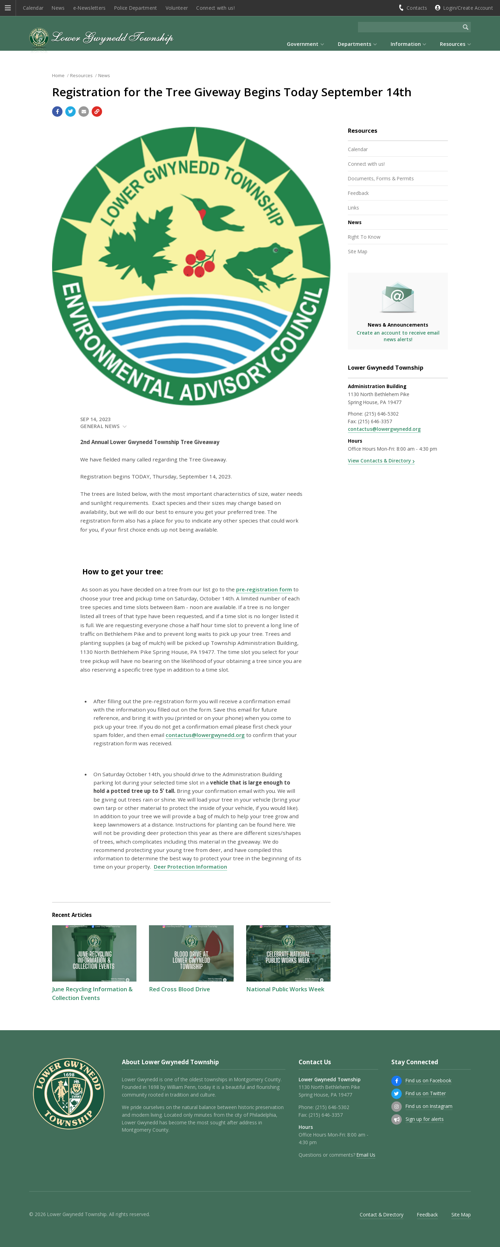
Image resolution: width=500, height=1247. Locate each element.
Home (58, 75)
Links (353, 207)
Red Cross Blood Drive (179, 989)
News (58, 8)
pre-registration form (264, 589)
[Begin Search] (465, 27)
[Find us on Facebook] (396, 1081)
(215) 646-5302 (382, 413)
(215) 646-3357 (375, 421)
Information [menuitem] (406, 44)
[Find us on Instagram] (396, 1106)
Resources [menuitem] (452, 44)
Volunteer (177, 8)
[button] (8, 8)
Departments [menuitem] (354, 44)
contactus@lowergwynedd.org (205, 734)
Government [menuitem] (302, 44)
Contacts (417, 8)
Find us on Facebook (428, 1080)
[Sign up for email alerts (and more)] (396, 1119)
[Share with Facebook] (57, 111)
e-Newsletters (89, 8)
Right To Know (364, 236)
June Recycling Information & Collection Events (92, 993)
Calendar (33, 8)
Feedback (358, 193)
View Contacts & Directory (379, 460)
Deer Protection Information (190, 866)
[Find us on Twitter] (396, 1094)
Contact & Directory (381, 1214)
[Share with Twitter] (70, 111)
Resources (81, 75)
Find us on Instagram (429, 1106)
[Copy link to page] (97, 111)
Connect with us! (215, 8)
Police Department (135, 8)
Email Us (366, 1154)
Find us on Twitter (426, 1093)
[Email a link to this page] (83, 111)
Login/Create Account (468, 8)
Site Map (357, 251)
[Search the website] (409, 27)
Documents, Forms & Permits (381, 178)
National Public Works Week (285, 989)
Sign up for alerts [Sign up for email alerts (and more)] (425, 1119)
